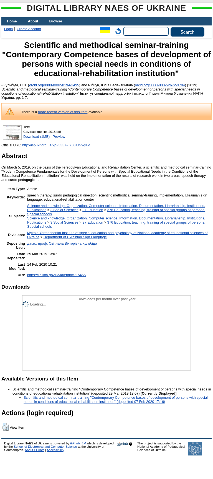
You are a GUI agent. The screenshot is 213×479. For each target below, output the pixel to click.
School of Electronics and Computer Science (45, 446)
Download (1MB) (36, 136)
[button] (5, 427)
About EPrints (34, 450)
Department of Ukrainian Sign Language (75, 237)
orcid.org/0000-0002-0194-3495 (54, 85)
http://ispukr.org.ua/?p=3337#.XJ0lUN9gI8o (56, 145)
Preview (59, 136)
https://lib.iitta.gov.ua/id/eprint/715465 (56, 275)
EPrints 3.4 (78, 443)
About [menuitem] (33, 21)
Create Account (29, 29)
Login (8, 29)
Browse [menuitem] (55, 21)
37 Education (92, 210)
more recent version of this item (63, 112)
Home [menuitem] (12, 21)
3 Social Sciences (64, 210)
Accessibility (55, 450)
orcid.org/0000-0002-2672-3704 (160, 85)
